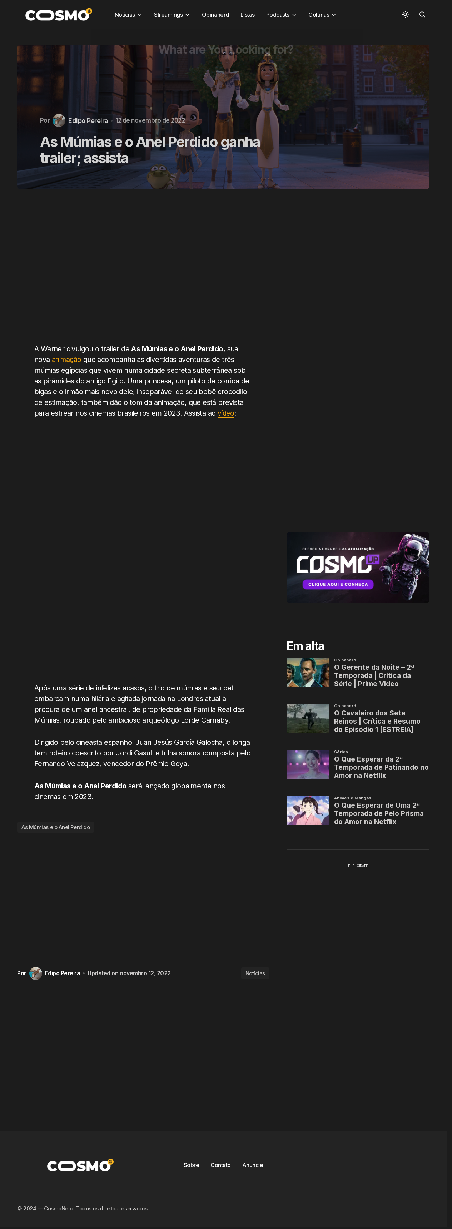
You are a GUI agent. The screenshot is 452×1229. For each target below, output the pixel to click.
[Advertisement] (146, 270)
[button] (405, 14)
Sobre (191, 1165)
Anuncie (252, 1165)
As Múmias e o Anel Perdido (55, 827)
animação (67, 359)
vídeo (226, 413)
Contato (220, 1165)
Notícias (255, 973)
